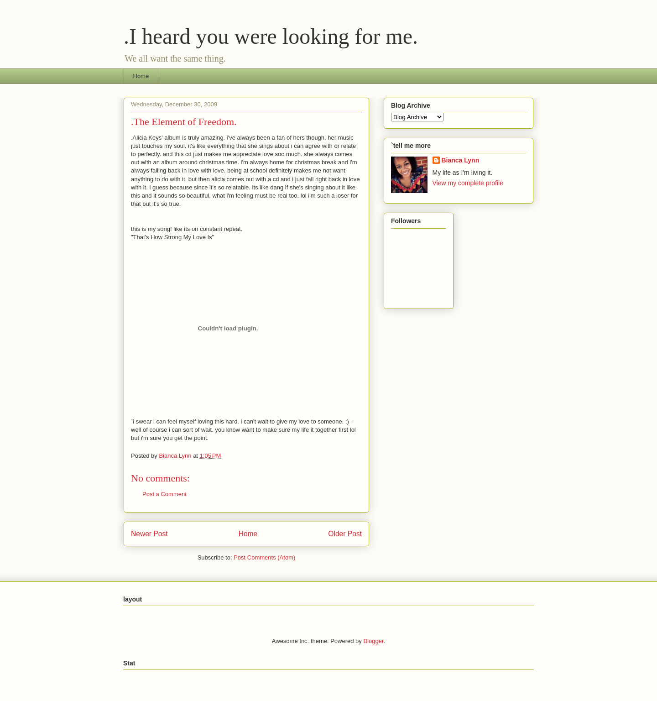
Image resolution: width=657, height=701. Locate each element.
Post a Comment (164, 494)
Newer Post (149, 534)
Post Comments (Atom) (264, 557)
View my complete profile (468, 183)
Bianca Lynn (461, 160)
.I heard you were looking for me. (271, 36)
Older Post (345, 534)
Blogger (373, 641)
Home (141, 76)
